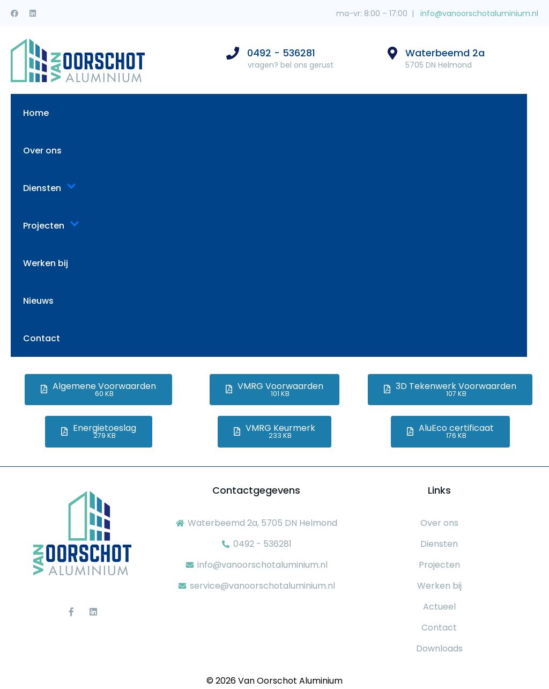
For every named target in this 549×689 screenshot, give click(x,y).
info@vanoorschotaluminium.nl (478, 13)
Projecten (51, 225)
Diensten (49, 188)
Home (36, 113)
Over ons (42, 150)
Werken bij (45, 263)
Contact (41, 338)
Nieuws (38, 301)
